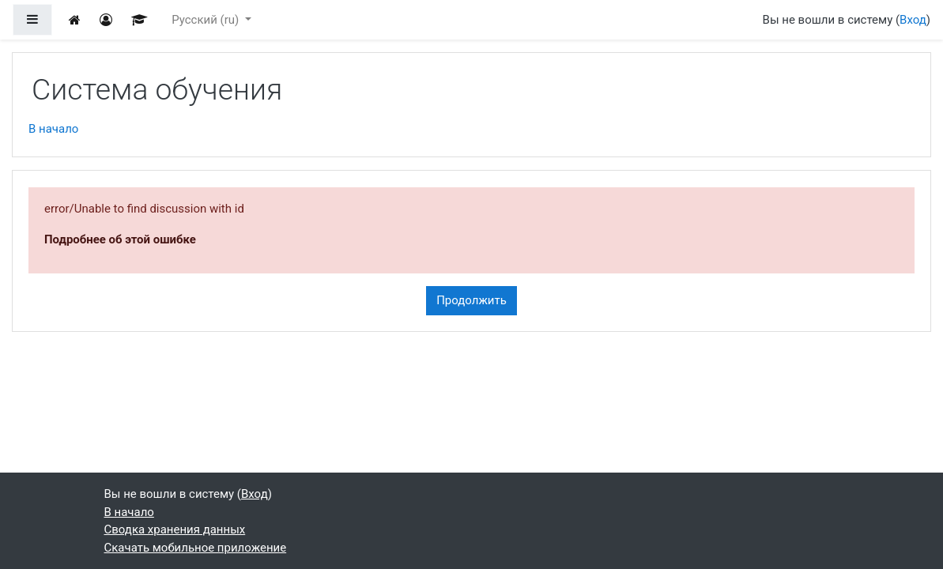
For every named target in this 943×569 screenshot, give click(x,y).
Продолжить (471, 300)
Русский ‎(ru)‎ (207, 20)
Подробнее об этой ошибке (120, 239)
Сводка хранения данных (175, 529)
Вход (913, 20)
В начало (53, 129)
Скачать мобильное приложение (195, 548)
